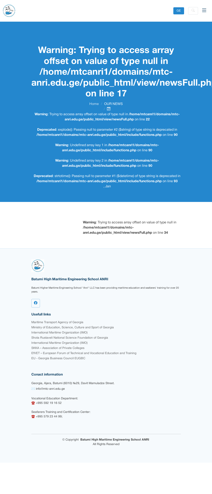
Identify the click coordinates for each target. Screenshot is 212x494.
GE (179, 10)
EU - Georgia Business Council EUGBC (58, 358)
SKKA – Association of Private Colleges (57, 348)
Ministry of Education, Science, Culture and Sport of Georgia (72, 327)
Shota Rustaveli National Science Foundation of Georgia (69, 337)
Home (94, 104)
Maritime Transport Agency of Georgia (57, 322)
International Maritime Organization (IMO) (59, 332)
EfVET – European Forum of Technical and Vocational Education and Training (83, 353)
